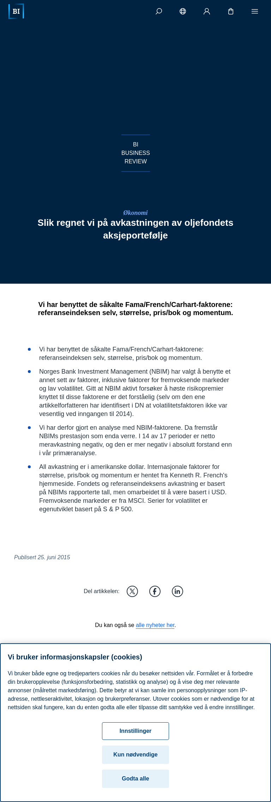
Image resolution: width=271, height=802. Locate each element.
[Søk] (159, 11)
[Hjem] (16, 11)
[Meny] (255, 11)
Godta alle (135, 779)
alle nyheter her (155, 625)
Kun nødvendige (135, 755)
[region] (135, 722)
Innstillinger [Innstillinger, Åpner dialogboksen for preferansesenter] (136, 731)
